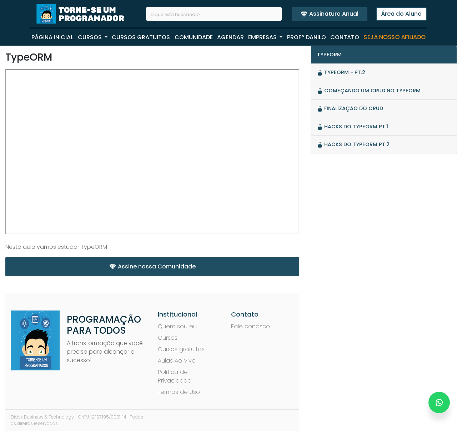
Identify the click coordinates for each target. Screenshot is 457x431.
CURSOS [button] (90, 37)
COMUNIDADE (194, 37)
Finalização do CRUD (350, 108)
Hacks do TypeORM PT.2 (353, 144)
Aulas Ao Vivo (177, 360)
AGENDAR (230, 37)
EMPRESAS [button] (263, 37)
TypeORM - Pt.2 (341, 72)
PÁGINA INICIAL (52, 37)
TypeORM (329, 54)
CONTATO (344, 37)
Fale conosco (250, 326)
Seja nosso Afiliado (394, 37)
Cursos (167, 338)
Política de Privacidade (174, 376)
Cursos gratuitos (181, 349)
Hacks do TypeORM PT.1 (352, 126)
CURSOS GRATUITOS (141, 37)
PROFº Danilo (306, 37)
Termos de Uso (179, 392)
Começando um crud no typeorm (369, 90)
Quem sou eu (177, 326)
